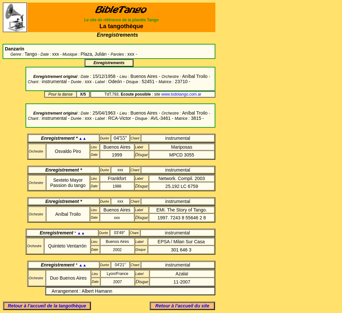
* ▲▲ (80, 233)
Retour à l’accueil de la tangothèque (47, 305)
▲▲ (82, 138)
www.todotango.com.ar (181, 94)
